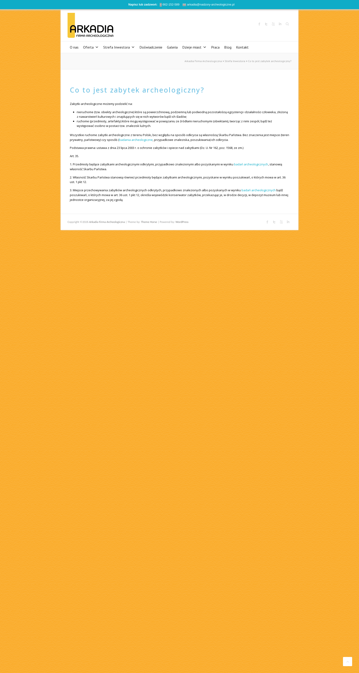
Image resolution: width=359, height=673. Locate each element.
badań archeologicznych (251, 164)
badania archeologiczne (136, 140)
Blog (227, 47)
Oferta (91, 47)
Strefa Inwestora (119, 47)
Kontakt (242, 47)
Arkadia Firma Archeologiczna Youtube (273, 24)
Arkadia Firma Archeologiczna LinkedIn (280, 24)
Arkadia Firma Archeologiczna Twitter (266, 24)
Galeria (172, 47)
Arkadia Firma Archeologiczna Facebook (259, 24)
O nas (74, 47)
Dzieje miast (194, 47)
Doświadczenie (150, 47)
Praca (215, 47)
